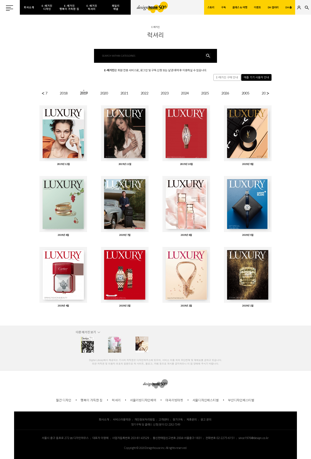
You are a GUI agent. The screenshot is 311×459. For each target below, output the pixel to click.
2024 (256, 93)
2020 (175, 93)
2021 (196, 93)
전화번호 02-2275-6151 (220, 438)
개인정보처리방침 (144, 419)
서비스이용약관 (122, 419)
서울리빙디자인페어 (143, 400)
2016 (95, 93)
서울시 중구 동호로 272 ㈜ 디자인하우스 (65, 438)
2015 (75, 93)
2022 (216, 93)
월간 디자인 (63, 400)
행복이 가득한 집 (92, 400)
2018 (135, 93)
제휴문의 (191, 419)
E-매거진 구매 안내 (227, 77)
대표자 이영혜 (100, 438)
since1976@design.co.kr (253, 438)
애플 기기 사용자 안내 (256, 77)
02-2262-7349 (172, 424)
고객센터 (164, 419)
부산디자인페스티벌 (241, 400)
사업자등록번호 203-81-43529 (130, 438)
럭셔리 (116, 400)
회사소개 (104, 419)
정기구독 (178, 419)
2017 (115, 93)
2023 (236, 93)
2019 (155, 93)
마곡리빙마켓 (174, 400)
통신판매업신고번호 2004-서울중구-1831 (177, 438)
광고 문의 (206, 419)
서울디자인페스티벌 (205, 400)
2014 (54, 93)
